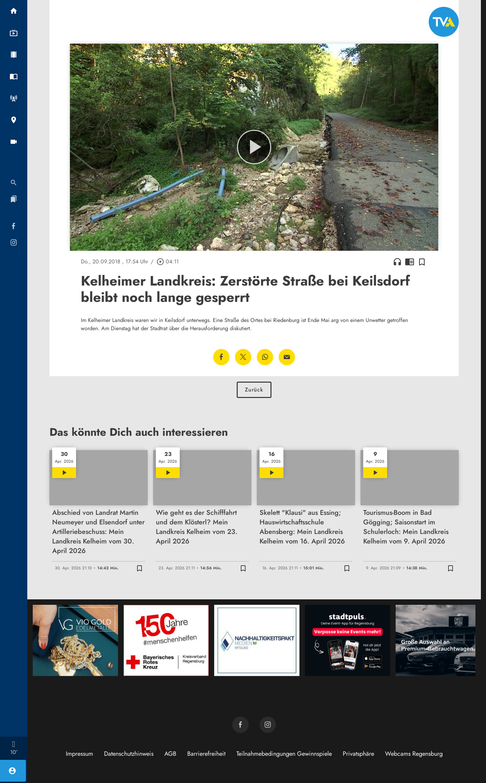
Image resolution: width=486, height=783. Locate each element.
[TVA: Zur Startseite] (444, 22)
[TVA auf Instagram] (268, 725)
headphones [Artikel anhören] (397, 261)
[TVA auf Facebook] (240, 725)
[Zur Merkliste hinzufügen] (421, 261)
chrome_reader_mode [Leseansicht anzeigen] (409, 261)
